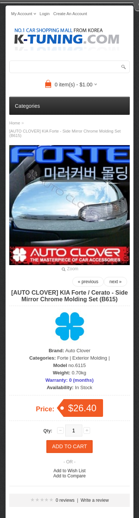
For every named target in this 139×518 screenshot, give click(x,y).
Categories (27, 106)
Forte (62, 358)
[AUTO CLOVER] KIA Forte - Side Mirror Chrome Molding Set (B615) (65, 133)
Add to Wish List (69, 470)
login (45, 13)
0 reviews (65, 500)
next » (115, 281)
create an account (70, 13)
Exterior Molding (89, 358)
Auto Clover (77, 350)
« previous (88, 281)
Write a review (95, 500)
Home (14, 123)
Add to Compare (69, 475)
